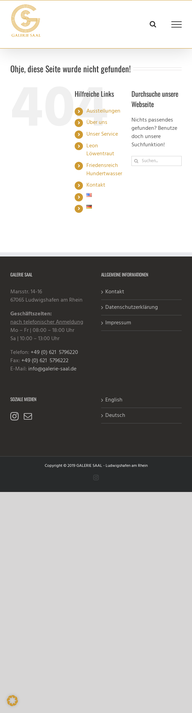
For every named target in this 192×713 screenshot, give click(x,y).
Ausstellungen (103, 111)
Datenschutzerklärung (131, 307)
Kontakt (95, 185)
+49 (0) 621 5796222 (44, 360)
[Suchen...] (156, 161)
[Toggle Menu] (177, 24)
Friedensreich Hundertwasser (104, 169)
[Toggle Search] (153, 24)
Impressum (118, 323)
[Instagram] (14, 416)
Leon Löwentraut (100, 150)
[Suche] (136, 161)
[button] (12, 700)
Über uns (96, 122)
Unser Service (102, 134)
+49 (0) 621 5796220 (54, 352)
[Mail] (28, 416)
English (113, 400)
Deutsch (115, 415)
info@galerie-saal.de (52, 369)
